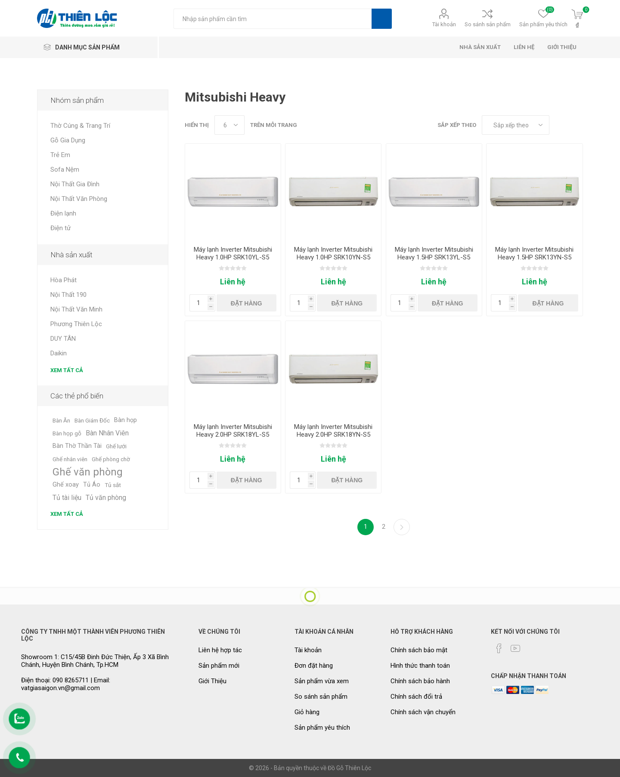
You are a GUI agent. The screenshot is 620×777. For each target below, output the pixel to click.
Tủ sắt (113, 484)
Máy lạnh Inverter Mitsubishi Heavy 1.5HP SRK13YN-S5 (534, 253)
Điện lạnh (63, 213)
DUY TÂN (63, 338)
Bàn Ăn (61, 420)
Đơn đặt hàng (313, 665)
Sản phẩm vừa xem (321, 681)
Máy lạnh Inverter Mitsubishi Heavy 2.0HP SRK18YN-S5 (333, 430)
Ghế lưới (116, 446)
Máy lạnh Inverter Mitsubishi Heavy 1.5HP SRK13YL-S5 (434, 253)
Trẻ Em (60, 155)
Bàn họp (125, 420)
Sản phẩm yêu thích (322, 727)
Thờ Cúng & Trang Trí (80, 126)
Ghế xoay (66, 484)
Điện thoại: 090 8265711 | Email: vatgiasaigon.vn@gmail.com (65, 684)
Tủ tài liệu (67, 497)
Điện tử (60, 228)
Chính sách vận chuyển (423, 712)
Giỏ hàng (306, 712)
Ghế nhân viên (70, 459)
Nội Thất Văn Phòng (78, 199)
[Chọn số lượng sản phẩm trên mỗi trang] (229, 125)
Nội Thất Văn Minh (76, 309)
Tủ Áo (91, 484)
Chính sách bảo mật (419, 650)
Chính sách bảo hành (420, 681)
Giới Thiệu (212, 681)
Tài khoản (444, 24)
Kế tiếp (402, 527)
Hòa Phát (63, 280)
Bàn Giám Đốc (92, 420)
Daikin (58, 353)
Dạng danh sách (576, 125)
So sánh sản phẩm (488, 24)
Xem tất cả (66, 370)
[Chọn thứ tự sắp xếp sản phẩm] (515, 125)
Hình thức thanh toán (420, 665)
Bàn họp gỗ (67, 433)
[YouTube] (515, 648)
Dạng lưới (560, 125)
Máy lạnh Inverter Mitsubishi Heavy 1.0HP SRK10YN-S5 (333, 253)
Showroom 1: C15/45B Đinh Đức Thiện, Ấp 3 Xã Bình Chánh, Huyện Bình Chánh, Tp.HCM (95, 661)
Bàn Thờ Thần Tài (77, 446)
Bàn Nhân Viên (107, 433)
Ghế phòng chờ (111, 459)
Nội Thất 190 (68, 295)
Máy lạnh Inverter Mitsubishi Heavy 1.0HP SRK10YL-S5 (233, 253)
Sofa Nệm (64, 169)
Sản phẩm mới (218, 665)
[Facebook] (499, 648)
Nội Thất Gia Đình (74, 184)
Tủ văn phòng (106, 497)
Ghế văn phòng (88, 472)
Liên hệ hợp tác (220, 650)
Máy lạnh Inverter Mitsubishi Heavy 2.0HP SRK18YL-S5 (233, 430)
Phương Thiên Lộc (76, 324)
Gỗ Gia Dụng (67, 140)
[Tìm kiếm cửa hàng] (273, 19)
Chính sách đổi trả (416, 696)
